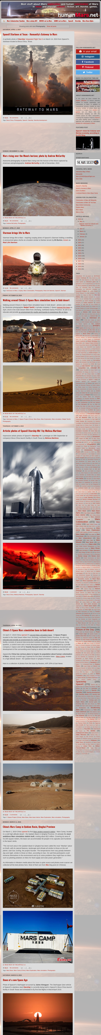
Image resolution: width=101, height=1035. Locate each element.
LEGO (77, 486)
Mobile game (97, 577)
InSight (85, 446)
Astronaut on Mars (12, 290)
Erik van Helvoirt (95, 402)
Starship (78, 21)
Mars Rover (95, 548)
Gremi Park (79, 432)
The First (90, 715)
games (78, 112)
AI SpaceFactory (89, 283)
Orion (92, 607)
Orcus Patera (85, 607)
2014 (79, 269)
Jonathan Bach (88, 469)
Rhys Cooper (90, 643)
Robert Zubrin (94, 649)
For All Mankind (81, 417)
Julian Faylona (84, 472)
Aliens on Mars (87, 295)
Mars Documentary (87, 528)
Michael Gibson (80, 571)
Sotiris (91, 673)
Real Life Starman (10, 242)
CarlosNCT (89, 347)
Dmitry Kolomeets (93, 387)
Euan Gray (90, 406)
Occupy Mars (81, 600)
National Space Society (92, 590)
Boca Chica (10, 120)
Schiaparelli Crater (87, 664)
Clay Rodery (92, 362)
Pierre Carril (79, 632)
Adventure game (91, 281)
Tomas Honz (79, 728)
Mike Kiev (95, 573)
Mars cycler (92, 526)
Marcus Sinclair (80, 501)
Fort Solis (94, 417)
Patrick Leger (94, 615)
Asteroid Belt (94, 316)
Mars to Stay (80, 212)
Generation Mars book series (91, 423)
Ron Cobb (84, 654)
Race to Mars (92, 635)
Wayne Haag (96, 742)
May (81, 221)
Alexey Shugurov (80, 293)
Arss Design (87, 310)
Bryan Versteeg (92, 341)
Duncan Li (95, 394)
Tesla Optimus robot (95, 711)
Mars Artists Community (83, 205)
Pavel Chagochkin (93, 619)
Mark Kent (81, 505)
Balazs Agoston (83, 323)
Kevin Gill (96, 476)
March (82, 231)
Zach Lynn (80, 751)
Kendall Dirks (90, 474)
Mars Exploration (46, 419)
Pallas (91, 611)
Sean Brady (87, 666)
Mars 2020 (95, 507)
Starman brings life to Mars (16, 233)
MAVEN (94, 565)
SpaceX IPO (94, 684)
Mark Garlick (96, 503)
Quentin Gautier (94, 633)
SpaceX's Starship (81, 186)
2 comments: (14, 814)
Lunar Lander (79, 495)
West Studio (91, 744)
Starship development (40, 120)
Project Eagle (83, 633)
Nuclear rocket (86, 598)
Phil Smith (90, 624)
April (81, 228)
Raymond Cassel (87, 637)
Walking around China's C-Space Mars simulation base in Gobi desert (36, 300)
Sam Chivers (86, 660)
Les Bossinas (96, 486)
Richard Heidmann (85, 645)
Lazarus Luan (84, 484)
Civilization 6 (84, 362)
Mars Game (80, 534)
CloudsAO (85, 364)
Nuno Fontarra (96, 598)
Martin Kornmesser (89, 558)
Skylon (87, 671)
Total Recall (96, 728)
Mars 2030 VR (96, 509)
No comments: (14, 118)
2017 (79, 261)
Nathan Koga (87, 588)
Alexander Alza (86, 287)
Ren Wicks (97, 641)
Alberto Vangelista (82, 285)
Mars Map (90, 540)
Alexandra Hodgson (81, 291)
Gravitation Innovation (82, 431)
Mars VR (89, 552)
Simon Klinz (79, 671)
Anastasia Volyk (88, 298)
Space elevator (82, 677)
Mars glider (91, 534)
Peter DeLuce (82, 623)
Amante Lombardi (88, 297)
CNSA (92, 364)
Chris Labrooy (89, 356)
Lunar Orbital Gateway (92, 495)
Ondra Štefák (86, 602)
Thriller (90, 723)
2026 (79, 219)
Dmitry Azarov (81, 387)
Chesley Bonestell (86, 354)
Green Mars (94, 431)
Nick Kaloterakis (94, 594)
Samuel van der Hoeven (82, 662)
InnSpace (78, 446)
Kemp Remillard (80, 474)
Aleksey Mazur (92, 285)
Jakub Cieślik (94, 455)
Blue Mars (92, 329)
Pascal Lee (87, 613)
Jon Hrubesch (94, 467)
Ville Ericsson (89, 736)
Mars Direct (79, 209)
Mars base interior (34, 817)
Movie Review (94, 582)
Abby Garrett (92, 278)
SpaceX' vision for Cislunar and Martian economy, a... (88, 224)
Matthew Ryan (90, 563)
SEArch (95, 666)
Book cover (79, 335)
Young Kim (86, 749)
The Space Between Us (93, 721)
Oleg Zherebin (89, 600)
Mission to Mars (80, 577)
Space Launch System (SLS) (86, 679)
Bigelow (81, 328)
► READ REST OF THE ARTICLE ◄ (14, 218)
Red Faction (86, 639)
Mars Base (37, 419)
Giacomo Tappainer (85, 427)
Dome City (97, 389)
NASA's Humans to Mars (83, 188)
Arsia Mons (79, 310)
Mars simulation (57, 419)
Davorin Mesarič (81, 381)
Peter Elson (92, 623)
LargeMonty (87, 482)
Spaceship (81, 681)
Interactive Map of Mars (83, 171)
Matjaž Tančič (29, 307)
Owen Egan (88, 609)
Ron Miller (91, 654)
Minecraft (95, 575)
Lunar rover (79, 497)
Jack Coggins (91, 453)
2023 (79, 245)
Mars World (97, 552)
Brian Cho (78, 339)
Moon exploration (88, 580)
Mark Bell (88, 503)
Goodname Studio (80, 429)
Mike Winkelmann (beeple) (83, 575)
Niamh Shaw (91, 592)
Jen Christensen (80, 461)
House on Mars (83, 438)
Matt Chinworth (88, 561)
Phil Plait (83, 624)
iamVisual (78, 442)
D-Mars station (91, 373)
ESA (96, 404)
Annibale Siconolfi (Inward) (82, 306)
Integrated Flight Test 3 (34, 39)
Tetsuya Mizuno (81, 713)
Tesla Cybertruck (81, 711)
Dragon (88, 394)
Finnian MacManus (80, 413)
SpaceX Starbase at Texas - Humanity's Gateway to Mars (30, 34)
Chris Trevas (90, 358)
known (65, 240)
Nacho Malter (89, 584)
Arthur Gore (84, 314)
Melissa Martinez (52, 438)
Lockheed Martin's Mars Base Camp (87, 193)
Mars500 (80, 554)
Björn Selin (95, 328)
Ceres (98, 350)
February (82, 234)
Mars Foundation (94, 532)
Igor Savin (91, 442)
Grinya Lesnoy (87, 432)
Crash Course (94, 372)
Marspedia (79, 174)
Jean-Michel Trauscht (93, 459)
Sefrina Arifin (91, 668)
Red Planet (79, 641)
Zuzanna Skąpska (89, 751)
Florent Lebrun (94, 415)
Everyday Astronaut (86, 408)
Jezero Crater (91, 461)
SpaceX (70, 21)
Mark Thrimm (86, 507)
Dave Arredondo (82, 379)
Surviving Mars (80, 703)
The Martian (91, 719)
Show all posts (51, 26)
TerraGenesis (87, 709)
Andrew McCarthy (32, 163)
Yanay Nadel (79, 749)
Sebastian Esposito (80, 668)
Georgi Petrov (88, 425)
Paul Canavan (79, 617)
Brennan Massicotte (93, 337)
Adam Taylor (95, 279)
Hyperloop (95, 440)
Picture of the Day (85, 629)
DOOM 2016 (90, 391)
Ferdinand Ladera (93, 411)
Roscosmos (91, 656)
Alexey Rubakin (94, 291)
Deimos (90, 383)
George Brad (79, 425)
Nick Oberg (78, 596)
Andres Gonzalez (89, 300)
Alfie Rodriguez (91, 293)
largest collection (81, 100)
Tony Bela (87, 729)
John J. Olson (84, 467)
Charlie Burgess (93, 352)
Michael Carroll (94, 569)
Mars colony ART (32, 21)
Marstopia (97, 554)
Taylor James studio (87, 705)
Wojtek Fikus (93, 748)
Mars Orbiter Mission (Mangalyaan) (85, 546)
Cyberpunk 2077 (80, 373)
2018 (79, 258)
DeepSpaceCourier (80, 383)
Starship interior (84, 694)
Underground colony (82, 732)
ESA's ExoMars (80, 190)
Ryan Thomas (89, 658)
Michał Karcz (90, 571)
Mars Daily (79, 179)
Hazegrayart (96, 436)
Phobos (84, 627)
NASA (97, 584)
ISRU (98, 452)
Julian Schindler (94, 472)
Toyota (80, 731)
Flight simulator (83, 415)
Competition (82, 368)
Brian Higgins (87, 339)
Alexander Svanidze (91, 289)
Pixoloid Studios (89, 632)
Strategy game (93, 700)
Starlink (87, 690)
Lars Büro (95, 482)
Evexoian (95, 408)
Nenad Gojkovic (80, 592)
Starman (63, 290)
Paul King (87, 617)
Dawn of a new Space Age (15, 980)
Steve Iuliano (91, 698)
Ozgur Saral (97, 609)
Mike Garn (88, 573)
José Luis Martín (89, 471)
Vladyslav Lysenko (87, 738)
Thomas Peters (82, 723)
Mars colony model (92, 524)
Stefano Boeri (90, 696)
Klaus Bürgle (97, 478)
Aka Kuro (97, 283)
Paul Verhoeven (96, 617)
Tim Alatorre (79, 727)
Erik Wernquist (82, 404)
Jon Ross (78, 469)
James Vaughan (80, 457)
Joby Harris (95, 463)
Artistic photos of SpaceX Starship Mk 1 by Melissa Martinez (32, 431)
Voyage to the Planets (83, 740)
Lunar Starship (88, 497)
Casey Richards (96, 348)
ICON (85, 442)
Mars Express (84, 532)
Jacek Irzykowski (82, 453)
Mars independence (85, 538)
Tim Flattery (87, 727)
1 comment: (13, 592)
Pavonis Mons (79, 621)
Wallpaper (94, 740)
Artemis (85, 312)
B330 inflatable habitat (87, 322)
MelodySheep (96, 567)
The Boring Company (93, 713)
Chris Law (97, 356)
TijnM (96, 725)
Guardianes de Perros (81, 434)
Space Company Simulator (93, 675)
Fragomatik (78, 419)
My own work (80, 584)
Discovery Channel (85, 385)
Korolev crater (94, 480)
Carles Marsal (79, 347)
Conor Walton (94, 370)
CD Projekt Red (91, 350)
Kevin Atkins (89, 476)
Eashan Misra (87, 396)
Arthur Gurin (92, 314)
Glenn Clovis (95, 427)
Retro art (80, 643)
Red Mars (95, 639)
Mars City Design (83, 517)
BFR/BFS (96, 326)
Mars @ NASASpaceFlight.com (85, 176)
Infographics (91, 444)
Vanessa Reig (94, 734)
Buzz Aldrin (79, 343)
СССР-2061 (85, 753)
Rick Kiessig (81, 647)
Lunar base (93, 493)
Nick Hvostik (85, 594)
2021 (79, 250)
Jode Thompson (80, 465)
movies (95, 110)
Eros (91, 404)
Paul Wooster (81, 619)
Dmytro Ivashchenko (81, 389)
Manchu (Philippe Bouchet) (90, 499)
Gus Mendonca (94, 434)
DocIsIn (90, 389)
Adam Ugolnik (79, 281)
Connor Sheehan (84, 370)
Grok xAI (96, 432)
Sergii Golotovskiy (88, 670)
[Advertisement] (38, 136)
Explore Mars (80, 207)
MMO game (88, 577)
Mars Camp (60, 656)
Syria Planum (90, 703)
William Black (87, 746)
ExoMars (90, 410)
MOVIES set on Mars (45, 21)
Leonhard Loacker (86, 486)
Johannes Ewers (91, 465)
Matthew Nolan (81, 563)
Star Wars (85, 688)
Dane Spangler (87, 375)
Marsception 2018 (88, 554)
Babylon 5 (97, 322)
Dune (77, 396)
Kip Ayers (89, 478)
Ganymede (90, 421)
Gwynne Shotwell (80, 436)
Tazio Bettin (97, 705)
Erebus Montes (96, 400)
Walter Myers (79, 742)
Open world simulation (90, 604)
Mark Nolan (91, 505)
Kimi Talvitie (79, 478)
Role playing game (89, 652)
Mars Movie (89, 542)
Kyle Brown (79, 482)
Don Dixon (81, 391)
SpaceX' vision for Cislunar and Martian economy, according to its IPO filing (88, 133)
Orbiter (77, 607)
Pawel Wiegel (88, 621)
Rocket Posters (80, 651)
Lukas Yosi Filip (84, 493)
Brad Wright (95, 335)
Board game (92, 331)
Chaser (77, 354)
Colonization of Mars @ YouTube (86, 202)
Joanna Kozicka (86, 463)
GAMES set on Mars (60, 21)
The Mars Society (91, 717)
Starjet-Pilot (79, 690)
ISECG (92, 452)
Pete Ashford (97, 621)
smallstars (84, 673)
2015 (79, 266)
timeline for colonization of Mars (85, 123)
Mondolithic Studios (83, 578)
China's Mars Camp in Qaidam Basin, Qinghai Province (29, 826)
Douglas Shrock (80, 394)
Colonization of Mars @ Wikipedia (86, 200)
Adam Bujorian (85, 279)
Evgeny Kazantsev (80, 410)
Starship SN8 (96, 694)
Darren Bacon (88, 377)
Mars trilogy (82, 552)
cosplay (20, 290)
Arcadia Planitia (80, 308)
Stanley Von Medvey (90, 686)
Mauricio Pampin (86, 565)
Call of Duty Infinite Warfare (83, 345)
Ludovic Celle (91, 491)
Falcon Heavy (83, 411)
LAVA (77, 484)
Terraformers (82, 707)
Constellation (79, 372)
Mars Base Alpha (88, 21)
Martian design (82, 556)
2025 (79, 240)
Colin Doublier (86, 366)
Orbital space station (90, 605)
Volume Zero (97, 738)
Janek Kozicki (90, 457)
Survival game (93, 702)
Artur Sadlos (84, 316)
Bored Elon (87, 335)
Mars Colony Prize (81, 526)
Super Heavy (80, 702)
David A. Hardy (93, 379)
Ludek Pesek (81, 491)
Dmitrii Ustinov (96, 385)
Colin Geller (97, 366)
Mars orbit (92, 544)
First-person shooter (93, 413)
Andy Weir (85, 304)
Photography (18, 120)
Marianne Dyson (90, 501)
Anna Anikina (94, 304)
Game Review (80, 421)
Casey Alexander (86, 348)
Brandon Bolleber (80, 337)
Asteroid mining (80, 318)
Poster (98, 632)
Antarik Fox (95, 306)
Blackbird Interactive (81, 329)
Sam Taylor (95, 660)
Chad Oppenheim (82, 352)
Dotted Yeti (84, 392)
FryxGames (87, 419)
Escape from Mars (80, 406)
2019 (79, 256)
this (47, 865)
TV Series (91, 731)
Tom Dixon (95, 727)
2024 (79, 242)
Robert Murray (85, 649)
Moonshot (86, 582)
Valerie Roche (94, 732)
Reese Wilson (88, 641)
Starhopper (94, 688)
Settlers (96, 670)
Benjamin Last (87, 326)
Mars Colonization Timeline (16, 21)
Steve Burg (83, 698)
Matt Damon (97, 561)
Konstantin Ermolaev (83, 480)
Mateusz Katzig (94, 560)
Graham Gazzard (93, 429)
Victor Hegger (79, 736)
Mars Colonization (29, 290)
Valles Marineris (81, 734)
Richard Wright (96, 645)
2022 (79, 248)
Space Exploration (93, 677)
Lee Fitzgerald (94, 484)
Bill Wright (88, 328)
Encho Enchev (86, 400)
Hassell (88, 436)
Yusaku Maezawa (95, 749)
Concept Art (95, 368)
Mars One (84, 544)
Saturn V (78, 664)
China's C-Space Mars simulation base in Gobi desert (28, 630)
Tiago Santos (89, 725)
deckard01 (93, 381)
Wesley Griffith (81, 744)
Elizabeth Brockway (89, 398)
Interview (86, 452)
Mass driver (86, 560)
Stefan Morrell (81, 696)
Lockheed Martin (83, 488)
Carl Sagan (95, 345)
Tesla (95, 710)
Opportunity (79, 605)
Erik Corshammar (83, 402)
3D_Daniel (88, 276)
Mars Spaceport (95, 550)
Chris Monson (81, 358)
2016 (79, 264)
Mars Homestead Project (93, 536)
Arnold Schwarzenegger (92, 308)
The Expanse (80, 715)
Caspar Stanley (81, 350)
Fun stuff (95, 419)
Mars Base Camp (89, 513)
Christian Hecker (86, 360)
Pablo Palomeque (82, 611)
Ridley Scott (90, 647)
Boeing (96, 333)
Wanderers (88, 742)
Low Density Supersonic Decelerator (91, 490)
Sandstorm (93, 662)
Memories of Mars (82, 569)
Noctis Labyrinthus (88, 596)
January (82, 236)
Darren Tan (97, 377)
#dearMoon (79, 276)
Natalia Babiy (82, 586)
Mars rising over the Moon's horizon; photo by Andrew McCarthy (34, 156)
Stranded (84, 700)
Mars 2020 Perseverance (83, 509)
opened (24, 635)
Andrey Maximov (88, 302)
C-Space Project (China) (25, 419)
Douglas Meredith (94, 392)
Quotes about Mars (81, 635)
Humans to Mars (85, 440)
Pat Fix (94, 613)
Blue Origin (83, 331)
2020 (79, 253)
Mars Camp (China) (20, 970)
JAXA (84, 459)
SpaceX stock (79, 686)
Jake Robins (86, 455)
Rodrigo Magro (90, 651)
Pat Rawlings (85, 615)
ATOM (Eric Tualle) (89, 320)
